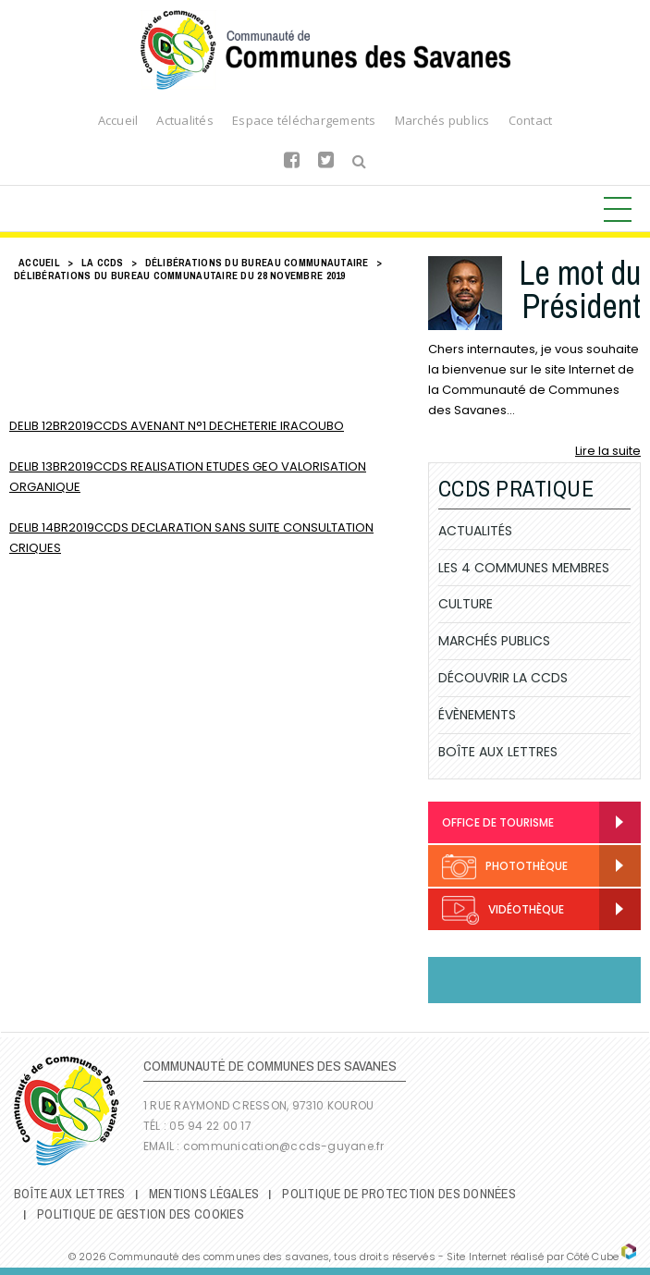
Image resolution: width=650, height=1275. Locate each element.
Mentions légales (204, 1193)
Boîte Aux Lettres (498, 751)
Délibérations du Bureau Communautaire (257, 262)
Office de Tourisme (498, 822)
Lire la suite (608, 451)
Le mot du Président (580, 289)
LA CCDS (102, 262)
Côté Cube (593, 1256)
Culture (465, 604)
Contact (531, 120)
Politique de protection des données (399, 1193)
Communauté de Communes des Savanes (325, 50)
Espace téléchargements (304, 120)
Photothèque (505, 866)
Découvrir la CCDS (503, 677)
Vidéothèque (503, 910)
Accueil (118, 120)
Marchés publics (442, 120)
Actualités (185, 120)
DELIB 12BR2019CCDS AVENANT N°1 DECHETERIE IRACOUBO (176, 426)
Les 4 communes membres (523, 567)
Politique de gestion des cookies (140, 1214)
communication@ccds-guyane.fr (285, 1146)
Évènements (477, 714)
